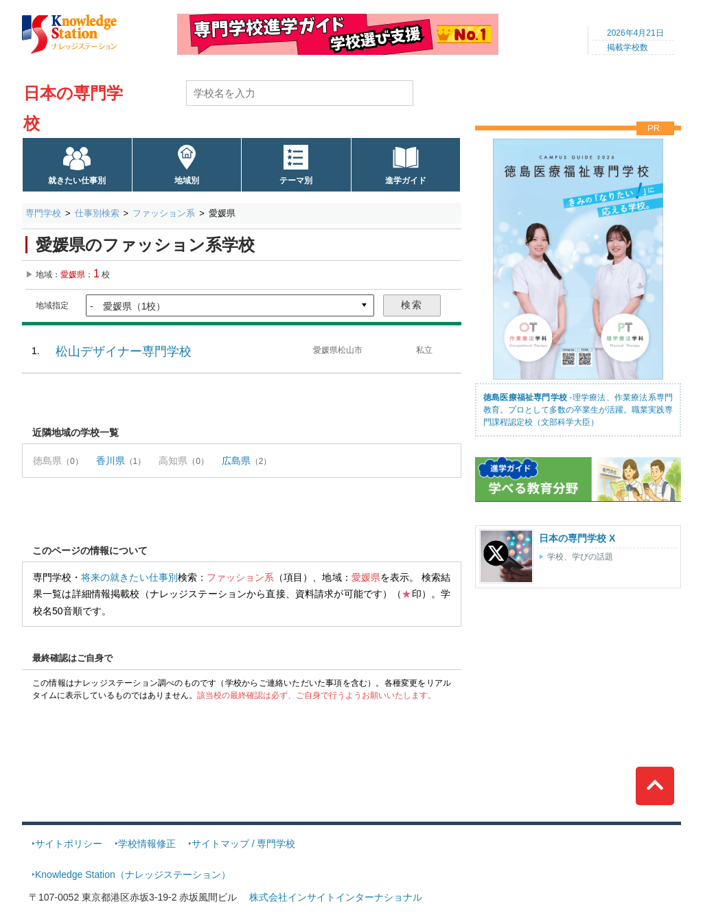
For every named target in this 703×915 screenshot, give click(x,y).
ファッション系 (163, 213)
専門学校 (43, 213)
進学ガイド (405, 180)
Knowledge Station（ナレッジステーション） (133, 874)
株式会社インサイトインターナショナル (335, 897)
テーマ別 (295, 180)
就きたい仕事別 (77, 180)
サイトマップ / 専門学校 (244, 843)
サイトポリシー (68, 843)
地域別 (186, 180)
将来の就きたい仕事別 (129, 577)
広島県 (236, 460)
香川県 (110, 460)
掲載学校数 (627, 47)
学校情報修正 (147, 843)
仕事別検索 (97, 213)
